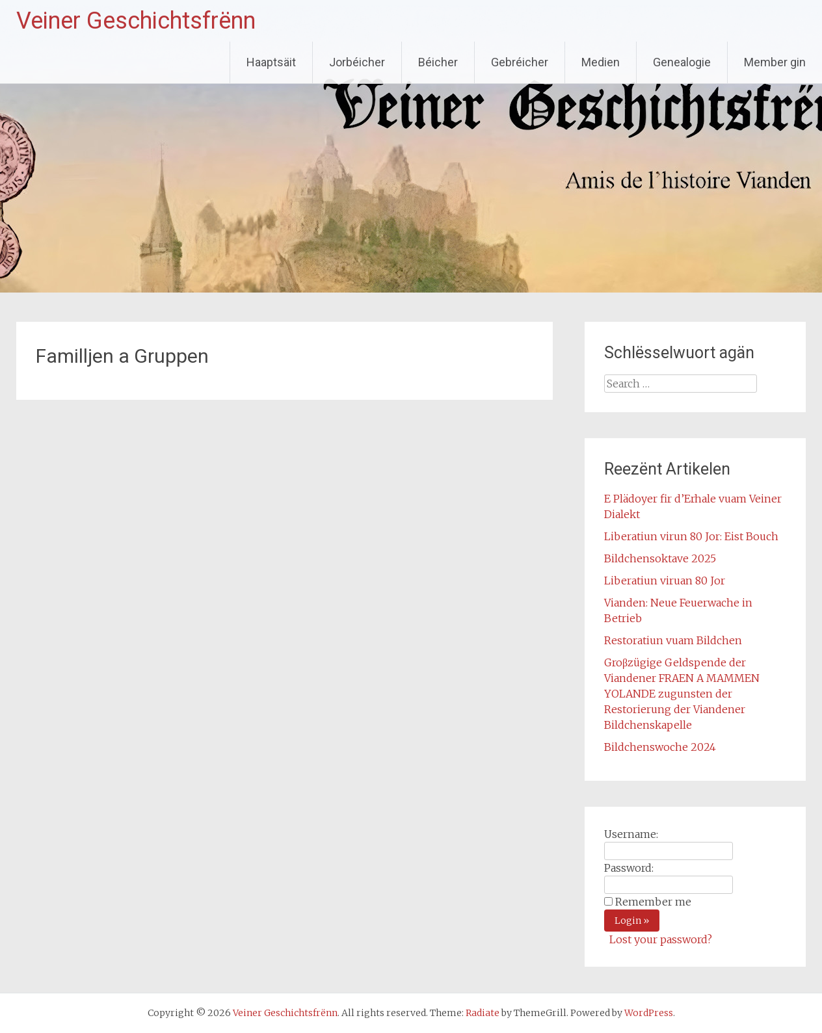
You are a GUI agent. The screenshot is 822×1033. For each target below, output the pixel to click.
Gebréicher (519, 62)
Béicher (438, 62)
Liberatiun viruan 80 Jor (664, 580)
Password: (629, 867)
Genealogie (682, 62)
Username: (631, 834)
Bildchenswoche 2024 (660, 746)
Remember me (653, 901)
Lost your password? (660, 939)
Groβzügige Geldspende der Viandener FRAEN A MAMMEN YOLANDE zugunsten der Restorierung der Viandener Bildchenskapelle (682, 693)
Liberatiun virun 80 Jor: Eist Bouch (691, 536)
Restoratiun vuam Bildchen (673, 640)
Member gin (775, 62)
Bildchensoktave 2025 (660, 558)
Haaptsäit (271, 62)
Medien (600, 62)
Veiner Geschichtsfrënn (136, 20)
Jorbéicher (357, 62)
